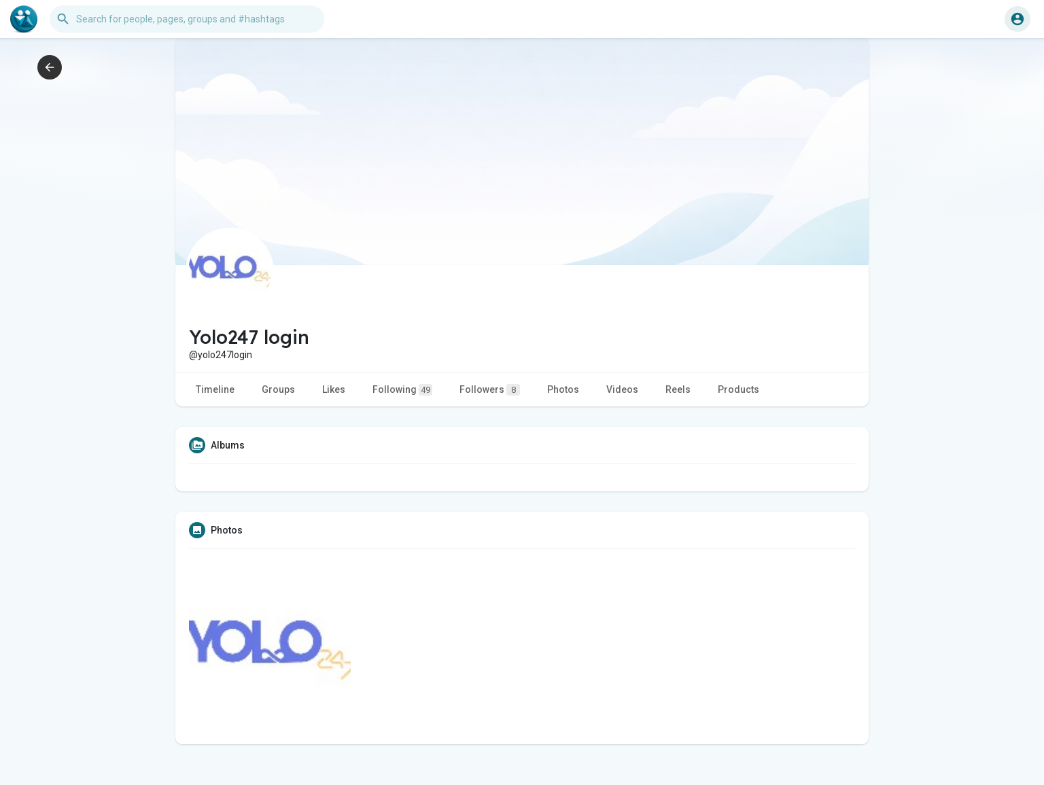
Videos (622, 389)
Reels (678, 389)
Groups (278, 389)
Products (738, 389)
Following (402, 390)
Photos (563, 389)
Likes (333, 389)
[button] (187, 19)
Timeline (215, 389)
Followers (489, 390)
